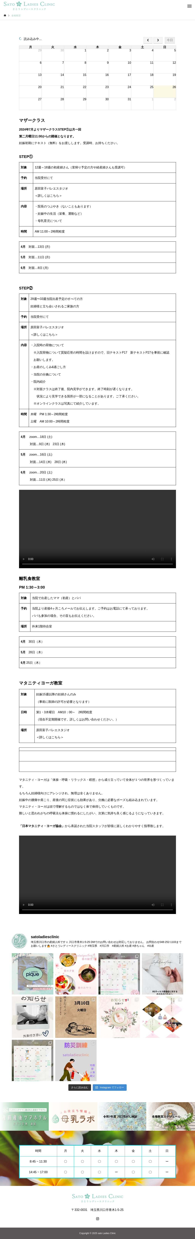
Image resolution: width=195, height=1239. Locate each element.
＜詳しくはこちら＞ (48, 195)
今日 (170, 40)
